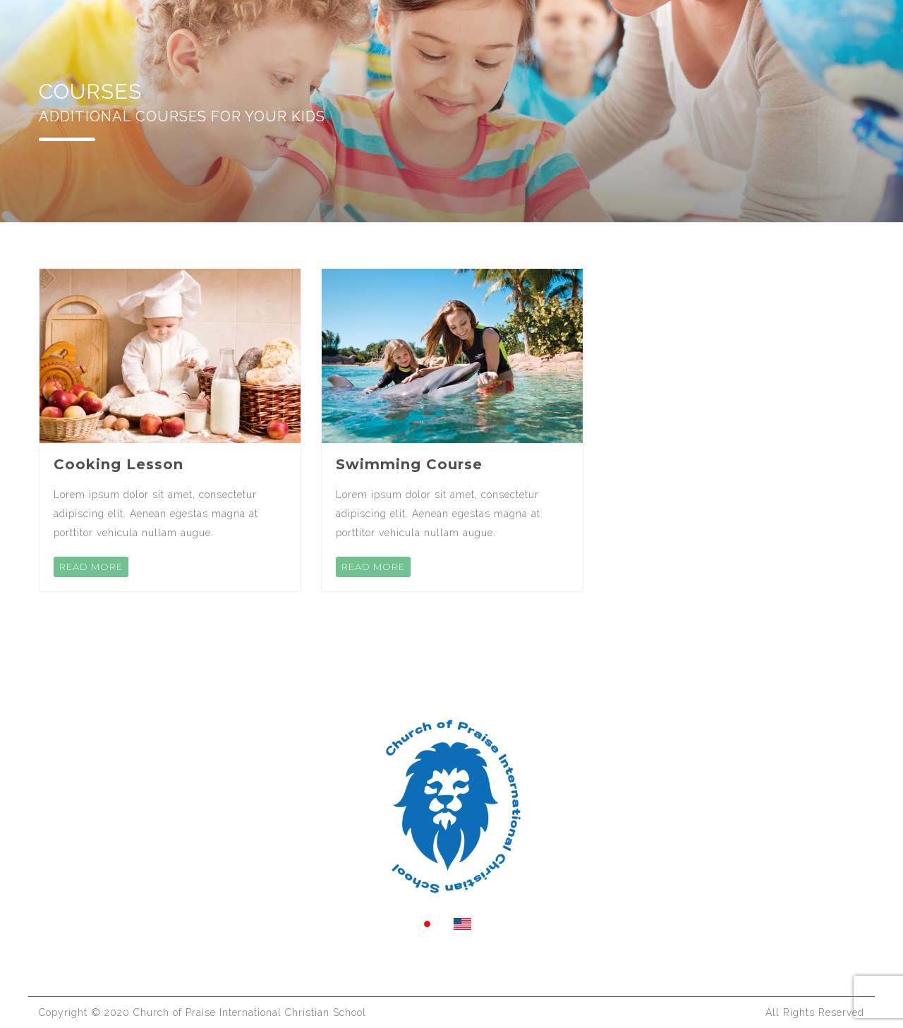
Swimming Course (409, 464)
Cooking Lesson (118, 464)
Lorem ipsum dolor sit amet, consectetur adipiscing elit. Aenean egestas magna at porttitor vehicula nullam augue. (156, 513)
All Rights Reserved (814, 1012)
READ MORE (91, 566)
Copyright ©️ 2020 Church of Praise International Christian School (202, 1012)
